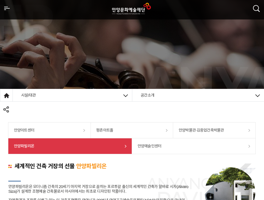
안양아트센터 (24, 130)
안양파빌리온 (24, 146)
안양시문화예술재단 (131, 8)
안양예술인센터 (149, 146)
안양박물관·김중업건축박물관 (201, 130)
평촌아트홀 (104, 130)
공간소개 (200, 95)
